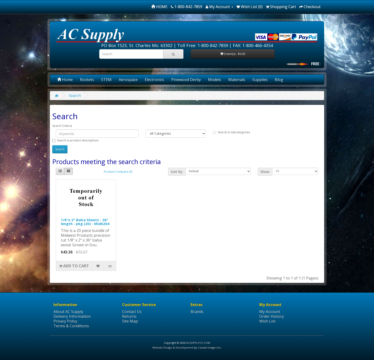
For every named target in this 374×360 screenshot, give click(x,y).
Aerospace (128, 79)
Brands (197, 311)
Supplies (260, 79)
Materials (236, 79)
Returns (129, 316)
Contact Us (132, 311)
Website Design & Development (172, 347)
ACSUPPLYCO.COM (198, 342)
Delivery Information (72, 316)
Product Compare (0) (118, 172)
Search (75, 95)
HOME (159, 6)
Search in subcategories (231, 132)
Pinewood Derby (186, 79)
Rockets (87, 79)
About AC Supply (68, 311)
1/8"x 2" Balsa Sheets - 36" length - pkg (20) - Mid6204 (85, 221)
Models (214, 79)
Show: (265, 171)
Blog (279, 79)
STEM (106, 79)
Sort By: (177, 171)
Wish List (267, 321)
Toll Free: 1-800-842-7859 (202, 45)
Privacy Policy (65, 321)
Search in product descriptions (75, 140)
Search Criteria (62, 126)
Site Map (130, 321)
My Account (269, 311)
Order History (271, 316)
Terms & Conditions (71, 325)
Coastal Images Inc (209, 347)
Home (65, 79)
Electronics (154, 79)
